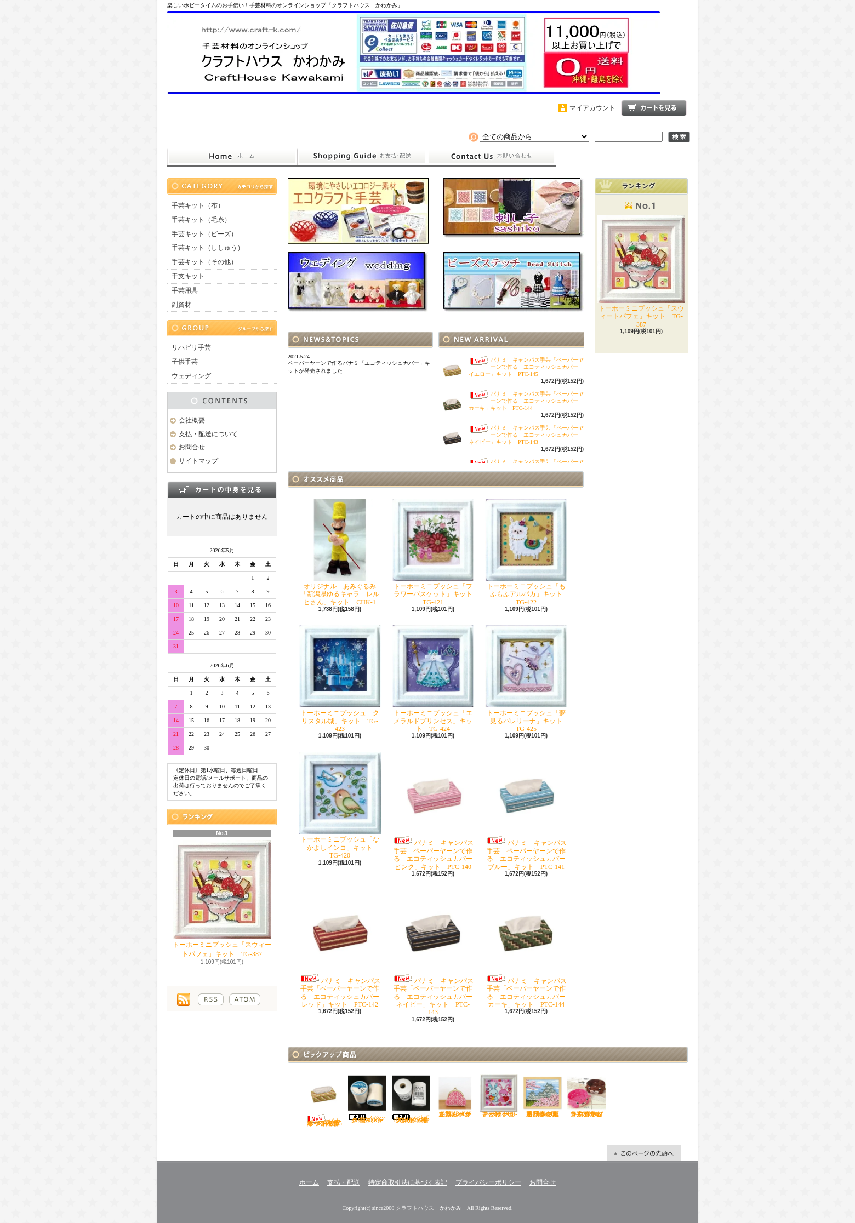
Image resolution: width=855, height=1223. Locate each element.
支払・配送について (362, 156)
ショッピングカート (654, 108)
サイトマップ (198, 461)
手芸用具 (185, 290)
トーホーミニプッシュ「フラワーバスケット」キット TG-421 (435, 552)
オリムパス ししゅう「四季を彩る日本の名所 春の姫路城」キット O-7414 (544, 1096)
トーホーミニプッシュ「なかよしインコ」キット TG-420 (340, 805)
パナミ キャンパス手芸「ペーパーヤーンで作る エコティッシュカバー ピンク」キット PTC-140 (435, 811)
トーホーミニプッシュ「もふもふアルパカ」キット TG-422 (527, 552)
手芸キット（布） (198, 205)
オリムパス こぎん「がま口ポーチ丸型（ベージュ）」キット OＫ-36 (457, 1096)
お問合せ (491, 156)
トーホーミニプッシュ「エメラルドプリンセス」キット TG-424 (433, 679)
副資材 (181, 304)
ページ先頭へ (644, 1153)
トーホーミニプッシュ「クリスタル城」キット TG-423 (340, 679)
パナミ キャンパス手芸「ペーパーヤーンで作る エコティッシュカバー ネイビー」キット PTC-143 (526, 435)
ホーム (232, 156)
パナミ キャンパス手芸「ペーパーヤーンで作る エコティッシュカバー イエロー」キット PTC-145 (526, 367)
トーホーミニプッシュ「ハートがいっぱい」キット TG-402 (499, 1096)
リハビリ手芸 (191, 347)
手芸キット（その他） (204, 262)
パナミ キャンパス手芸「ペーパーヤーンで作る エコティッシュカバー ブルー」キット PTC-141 (528, 811)
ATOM (244, 999)
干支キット (188, 276)
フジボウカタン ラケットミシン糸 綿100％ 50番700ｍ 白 (411, 1099)
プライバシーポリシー (488, 1182)
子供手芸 (185, 361)
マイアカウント (592, 108)
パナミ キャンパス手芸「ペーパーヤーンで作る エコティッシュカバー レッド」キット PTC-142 (342, 949)
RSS (211, 999)
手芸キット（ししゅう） (208, 248)
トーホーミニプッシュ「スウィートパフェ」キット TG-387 (222, 899)
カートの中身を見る (222, 489)
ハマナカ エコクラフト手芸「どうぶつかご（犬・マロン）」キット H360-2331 (586, 1096)
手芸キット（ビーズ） (204, 234)
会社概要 (192, 420)
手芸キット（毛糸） (201, 220)
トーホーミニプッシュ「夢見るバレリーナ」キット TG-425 (527, 679)
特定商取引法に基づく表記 (407, 1182)
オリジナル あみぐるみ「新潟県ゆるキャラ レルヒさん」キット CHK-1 (340, 552)
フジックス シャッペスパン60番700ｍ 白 (368, 1099)
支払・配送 (343, 1182)
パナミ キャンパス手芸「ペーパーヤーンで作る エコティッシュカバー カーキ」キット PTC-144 (526, 401)
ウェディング (191, 376)
